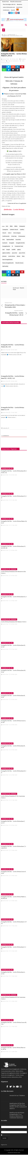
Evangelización (6, 246)
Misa (23, 256)
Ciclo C (9, 233)
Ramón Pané (5, 1)
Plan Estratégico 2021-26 (9, 4)
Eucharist (4, 243)
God (3, 249)
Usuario (13, 10)
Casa (4, 34)
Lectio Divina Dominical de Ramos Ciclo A (13, 622)
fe (12, 246)
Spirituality (5, 266)
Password (3, 1130)
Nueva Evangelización (8, 263)
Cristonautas (21, 236)
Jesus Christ (22, 253)
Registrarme (4, 1144)
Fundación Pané (19, 246)
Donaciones (19, 7)
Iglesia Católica (6, 253)
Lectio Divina (11, 256)
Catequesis (22, 226)
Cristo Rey (13, 236)
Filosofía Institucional (15, 1)
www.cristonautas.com (9, 7)
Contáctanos (6, 10)
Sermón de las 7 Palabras (17, 1095)
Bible (11, 226)
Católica (22, 229)
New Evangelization (7, 259)
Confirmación (5, 236)
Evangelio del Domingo (9, 569)
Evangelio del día (11, 34)
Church (4, 233)
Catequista (5, 229)
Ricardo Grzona (19, 263)
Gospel (8, 249)
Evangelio (11, 243)
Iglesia (19, 249)
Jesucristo (14, 253)
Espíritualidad (10, 239)
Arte (7, 226)
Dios (3, 239)
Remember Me (6, 1135)
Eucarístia (18, 239)
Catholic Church (14, 229)
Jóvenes (4, 256)
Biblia (15, 226)
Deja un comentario (13, 61)
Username (3, 1125)
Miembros (19, 4)
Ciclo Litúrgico (17, 233)
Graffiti (13, 249)
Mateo (18, 256)
